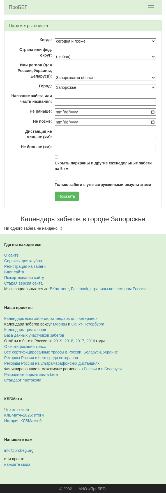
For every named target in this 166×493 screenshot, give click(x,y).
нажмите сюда (17, 464)
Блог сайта (14, 272)
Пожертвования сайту (24, 277)
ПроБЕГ (18, 7)
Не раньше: (41, 111)
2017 (79, 341)
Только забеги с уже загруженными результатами (103, 184)
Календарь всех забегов (26, 318)
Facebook (79, 289)
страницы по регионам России (118, 289)
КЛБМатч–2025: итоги (24, 415)
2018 (68, 341)
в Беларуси (111, 369)
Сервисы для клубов (23, 261)
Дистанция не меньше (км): (38, 134)
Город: (45, 86)
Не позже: (42, 121)
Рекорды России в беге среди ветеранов (41, 357)
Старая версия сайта (23, 283)
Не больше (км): (36, 147)
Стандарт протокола (22, 380)
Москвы (60, 324)
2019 (58, 341)
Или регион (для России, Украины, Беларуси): (35, 70)
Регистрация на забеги (25, 266)
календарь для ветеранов (74, 318)
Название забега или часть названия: (31, 99)
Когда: (46, 40)
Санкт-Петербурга (88, 324)
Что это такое (16, 409)
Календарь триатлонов (25, 329)
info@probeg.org (19, 450)
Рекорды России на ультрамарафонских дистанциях (52, 363)
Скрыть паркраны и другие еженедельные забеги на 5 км (103, 166)
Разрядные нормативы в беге (31, 374)
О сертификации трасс (25, 346)
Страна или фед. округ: (35, 52)
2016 (90, 341)
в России (89, 369)
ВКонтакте (59, 289)
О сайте (11, 255)
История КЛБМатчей (23, 420)
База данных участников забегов (34, 335)
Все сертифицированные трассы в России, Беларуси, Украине (61, 352)
